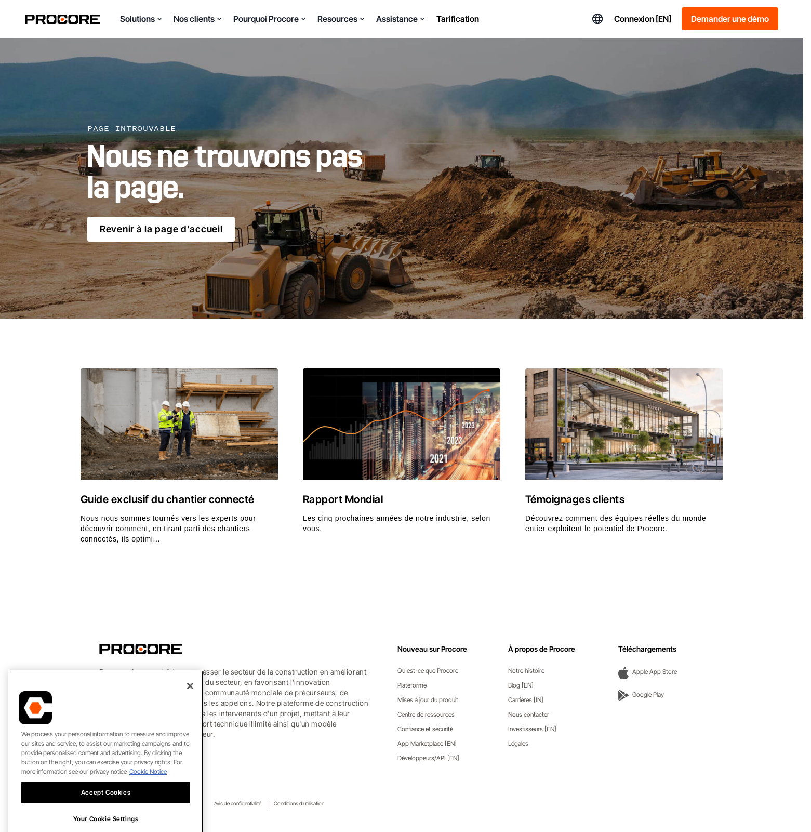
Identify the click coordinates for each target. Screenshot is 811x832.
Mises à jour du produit (427, 700)
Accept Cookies (105, 811)
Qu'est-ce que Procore (427, 671)
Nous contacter (528, 714)
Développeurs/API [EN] (428, 758)
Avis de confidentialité (237, 803)
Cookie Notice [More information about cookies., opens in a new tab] (148, 791)
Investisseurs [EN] (532, 729)
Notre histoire (526, 671)
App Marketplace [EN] (427, 743)
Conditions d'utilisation (299, 803)
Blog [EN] (521, 685)
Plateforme (412, 685)
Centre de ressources (426, 714)
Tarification (457, 19)
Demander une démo (730, 19)
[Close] (190, 705)
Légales (518, 743)
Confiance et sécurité (425, 729)
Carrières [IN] (525, 700)
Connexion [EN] (642, 19)
